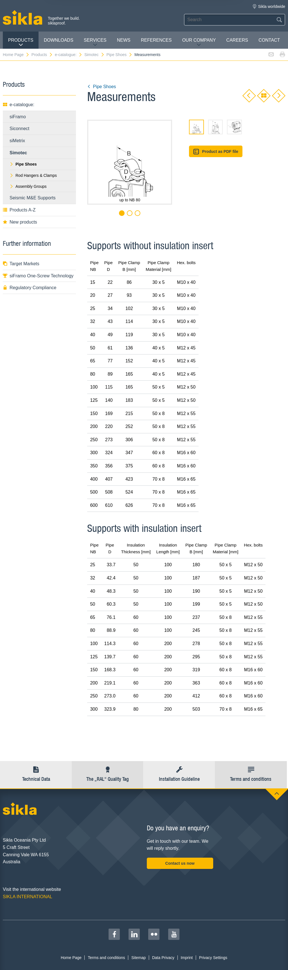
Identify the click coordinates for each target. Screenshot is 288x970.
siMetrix (17, 140)
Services (95, 42)
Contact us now (180, 863)
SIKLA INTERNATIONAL (27, 896)
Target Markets (21, 263)
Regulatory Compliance (29, 287)
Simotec (94, 54)
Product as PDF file (215, 152)
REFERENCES (156, 40)
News (123, 40)
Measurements (147, 54)
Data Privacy (163, 957)
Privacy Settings (213, 957)
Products (20, 42)
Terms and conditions (106, 957)
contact (269, 40)
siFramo (18, 116)
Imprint (187, 957)
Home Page (16, 54)
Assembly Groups (28, 186)
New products (20, 222)
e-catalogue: (68, 54)
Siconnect (19, 128)
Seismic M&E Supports (33, 197)
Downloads (58, 40)
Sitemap (138, 957)
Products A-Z (19, 210)
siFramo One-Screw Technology (38, 275)
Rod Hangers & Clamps (33, 175)
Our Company (199, 42)
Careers (237, 40)
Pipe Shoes (119, 54)
